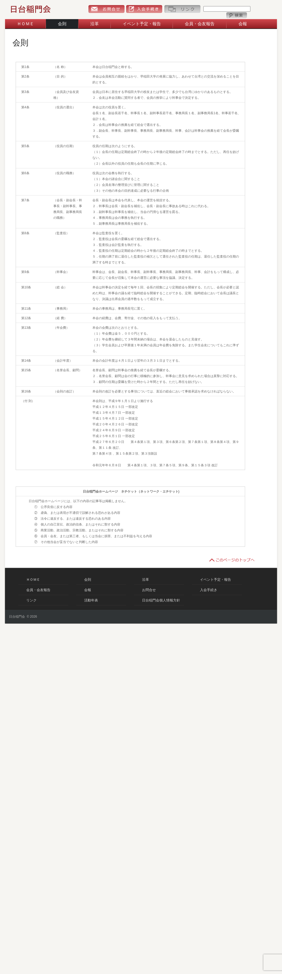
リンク (182, 9)
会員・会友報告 (200, 24)
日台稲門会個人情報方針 (161, 600)
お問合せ (106, 9)
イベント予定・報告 (142, 24)
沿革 (94, 24)
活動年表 (91, 600)
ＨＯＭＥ (25, 24)
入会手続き (144, 9)
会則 (62, 24)
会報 (242, 24)
